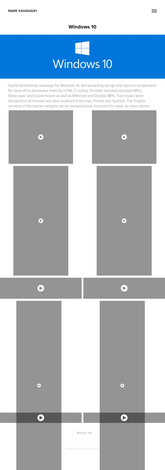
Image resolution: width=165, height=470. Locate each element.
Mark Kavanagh (34, 10)
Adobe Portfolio (90, 449)
